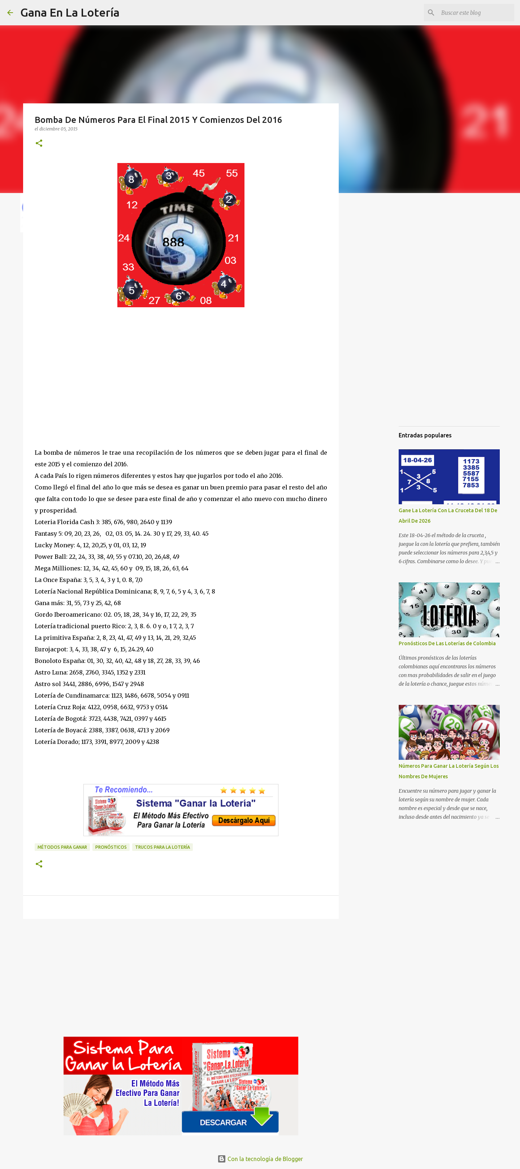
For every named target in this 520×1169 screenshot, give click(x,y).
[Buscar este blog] (476, 12)
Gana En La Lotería (70, 12)
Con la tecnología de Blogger (260, 1159)
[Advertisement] (181, 384)
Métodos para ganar (62, 847)
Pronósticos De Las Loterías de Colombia (447, 643)
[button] (39, 144)
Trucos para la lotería (162, 847)
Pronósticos (111, 847)
